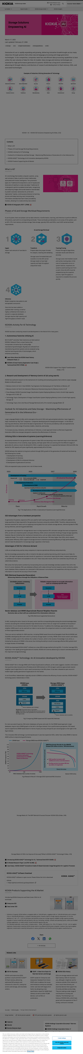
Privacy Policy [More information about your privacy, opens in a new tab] (30, 1051)
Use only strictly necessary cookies (62, 1043)
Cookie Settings (62, 1038)
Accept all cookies (61, 1048)
